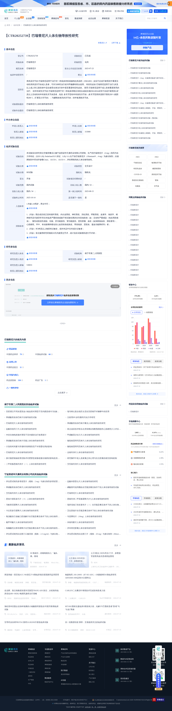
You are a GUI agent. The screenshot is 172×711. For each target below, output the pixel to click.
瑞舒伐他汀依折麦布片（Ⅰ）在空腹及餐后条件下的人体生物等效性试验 (97, 505)
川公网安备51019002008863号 (103, 700)
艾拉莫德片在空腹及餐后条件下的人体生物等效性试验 (90, 511)
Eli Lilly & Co (12, 614)
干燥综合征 (37, 563)
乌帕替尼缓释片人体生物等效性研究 (21, 505)
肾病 (156, 180)
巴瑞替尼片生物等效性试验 (140, 68)
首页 (6, 18)
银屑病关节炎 (157, 163)
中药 (29, 683)
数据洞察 (78, 18)
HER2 (9, 598)
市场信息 (31, 668)
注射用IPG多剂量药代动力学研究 (81, 417)
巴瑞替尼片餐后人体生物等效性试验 (143, 83)
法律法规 (88, 707)
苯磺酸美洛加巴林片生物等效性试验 (21, 417)
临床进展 (16, 25)
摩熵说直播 (92, 653)
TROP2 (33, 598)
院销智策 (41, 18)
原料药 (30, 676)
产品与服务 (92, 678)
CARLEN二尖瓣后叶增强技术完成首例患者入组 (85, 591)
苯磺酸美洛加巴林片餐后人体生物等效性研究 (86, 423)
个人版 (17, 18)
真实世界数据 (65, 674)
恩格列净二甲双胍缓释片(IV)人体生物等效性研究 (88, 499)
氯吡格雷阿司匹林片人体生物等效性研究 (84, 441)
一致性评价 (31, 672)
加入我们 (91, 674)
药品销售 (31, 664)
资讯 (67, 18)
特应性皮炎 (138, 169)
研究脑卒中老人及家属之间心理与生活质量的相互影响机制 (92, 458)
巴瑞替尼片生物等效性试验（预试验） (144, 118)
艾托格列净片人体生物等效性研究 (81, 464)
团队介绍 (91, 682)
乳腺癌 (17, 630)
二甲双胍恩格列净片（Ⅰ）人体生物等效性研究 (26, 464)
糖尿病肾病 (156, 169)
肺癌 (82, 630)
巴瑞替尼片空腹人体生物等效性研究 (143, 98)
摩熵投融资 (48, 664)
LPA (26, 614)
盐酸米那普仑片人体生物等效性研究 (82, 481)
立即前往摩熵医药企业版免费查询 (62, 302)
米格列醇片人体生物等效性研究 (80, 522)
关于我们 (119, 18)
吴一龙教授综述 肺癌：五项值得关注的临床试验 (85, 622)
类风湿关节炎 (157, 174)
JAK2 (157, 157)
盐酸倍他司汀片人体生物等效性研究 (21, 429)
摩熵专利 (47, 657)
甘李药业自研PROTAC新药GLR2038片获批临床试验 (26, 622)
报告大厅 (91, 657)
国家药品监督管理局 (21, 598)
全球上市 (31, 661)
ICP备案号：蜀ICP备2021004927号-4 (75, 700)
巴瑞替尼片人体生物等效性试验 (142, 88)
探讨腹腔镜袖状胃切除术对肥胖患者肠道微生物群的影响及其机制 (34, 458)
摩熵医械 (47, 672)
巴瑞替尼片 (134, 205)
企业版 (29, 18)
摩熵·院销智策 (32, 653)
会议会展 (92, 18)
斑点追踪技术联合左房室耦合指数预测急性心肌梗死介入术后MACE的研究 (98, 429)
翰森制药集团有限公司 (82, 582)
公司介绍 (91, 667)
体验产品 (147, 47)
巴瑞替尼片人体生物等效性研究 (19, 423)
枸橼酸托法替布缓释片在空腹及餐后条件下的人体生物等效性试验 (34, 528)
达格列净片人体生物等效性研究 (80, 452)
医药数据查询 (158, 680)
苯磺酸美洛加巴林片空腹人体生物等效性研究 (25, 441)
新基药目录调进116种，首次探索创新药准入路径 (151, 383)
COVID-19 (138, 174)
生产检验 (31, 680)
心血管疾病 (26, 630)
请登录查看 (91, 75)
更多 (117, 405)
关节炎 (156, 186)
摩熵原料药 (48, 661)
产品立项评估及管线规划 (69, 653)
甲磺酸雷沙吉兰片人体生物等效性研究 (83, 435)
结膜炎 (137, 186)
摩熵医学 (47, 653)
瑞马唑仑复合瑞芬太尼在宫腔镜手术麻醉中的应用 (88, 411)
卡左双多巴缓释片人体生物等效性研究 (22, 511)
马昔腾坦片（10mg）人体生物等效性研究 (84, 516)
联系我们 (91, 670)
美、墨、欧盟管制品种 (99, 707)
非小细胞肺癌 (73, 630)
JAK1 (138, 157)
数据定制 (64, 661)
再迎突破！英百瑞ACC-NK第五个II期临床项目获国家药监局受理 (31, 575)
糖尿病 (9, 630)
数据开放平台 (133, 11)
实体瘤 (9, 582)
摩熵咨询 (55, 18)
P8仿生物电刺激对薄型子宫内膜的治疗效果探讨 (26, 435)
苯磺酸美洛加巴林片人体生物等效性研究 (23, 487)
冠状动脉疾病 (35, 614)
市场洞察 (64, 664)
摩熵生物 (47, 668)
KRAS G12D (90, 630)
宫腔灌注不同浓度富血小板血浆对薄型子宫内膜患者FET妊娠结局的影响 (36, 411)
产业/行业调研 (65, 657)
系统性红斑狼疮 (138, 180)
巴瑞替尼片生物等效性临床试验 (142, 123)
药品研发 (31, 657)
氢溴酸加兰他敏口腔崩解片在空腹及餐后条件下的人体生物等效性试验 (35, 516)
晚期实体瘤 (19, 582)
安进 (21, 614)
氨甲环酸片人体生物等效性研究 (19, 522)
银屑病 (46, 563)
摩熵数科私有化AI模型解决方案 (71, 684)
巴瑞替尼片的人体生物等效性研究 (143, 93)
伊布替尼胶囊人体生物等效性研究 (81, 528)
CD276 (95, 582)
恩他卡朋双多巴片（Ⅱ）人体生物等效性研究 (25, 499)
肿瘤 (27, 582)
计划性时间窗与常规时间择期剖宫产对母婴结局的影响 (29, 446)
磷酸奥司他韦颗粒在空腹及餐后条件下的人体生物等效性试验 (93, 487)
